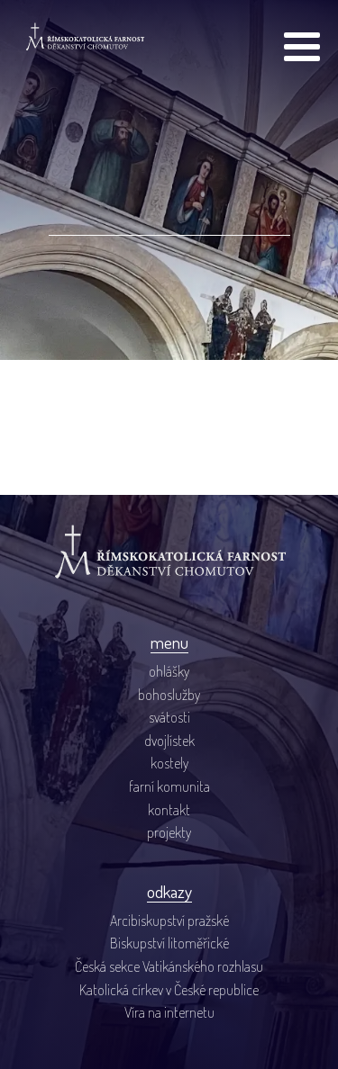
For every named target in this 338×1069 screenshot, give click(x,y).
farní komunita (169, 786)
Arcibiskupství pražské (169, 921)
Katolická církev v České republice (169, 990)
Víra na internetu (169, 1012)
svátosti (169, 717)
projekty (169, 832)
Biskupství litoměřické (169, 943)
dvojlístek (169, 741)
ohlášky (169, 671)
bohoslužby (169, 695)
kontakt (169, 810)
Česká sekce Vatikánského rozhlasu (169, 966)
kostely (169, 763)
